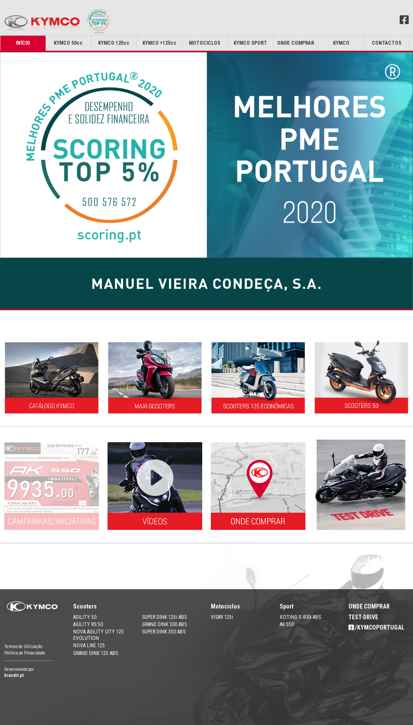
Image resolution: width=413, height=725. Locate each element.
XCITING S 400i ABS (300, 617)
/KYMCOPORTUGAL (376, 627)
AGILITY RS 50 (88, 624)
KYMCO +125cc (159, 43)
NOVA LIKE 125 (89, 645)
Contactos (386, 43)
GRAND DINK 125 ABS (95, 653)
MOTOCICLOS (204, 43)
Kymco (341, 43)
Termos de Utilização (23, 646)
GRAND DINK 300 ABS (164, 624)
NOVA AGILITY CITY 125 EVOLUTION (98, 635)
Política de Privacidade (24, 653)
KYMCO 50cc (68, 43)
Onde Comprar (295, 43)
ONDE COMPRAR (369, 606)
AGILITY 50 (84, 617)
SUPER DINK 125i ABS (164, 617)
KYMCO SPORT (250, 43)
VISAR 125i (222, 617)
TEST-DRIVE (363, 617)
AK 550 (287, 624)
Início (23, 43)
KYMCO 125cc (113, 43)
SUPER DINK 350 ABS (163, 632)
